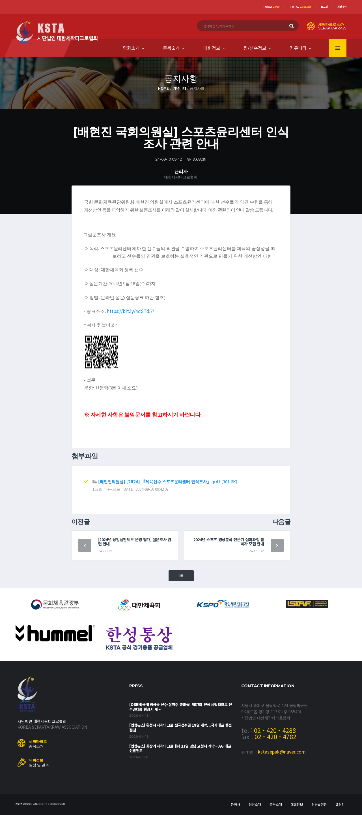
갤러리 (340, 804)
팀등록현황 (319, 804)
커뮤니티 (298, 47)
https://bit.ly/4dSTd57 (130, 311)
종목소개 (171, 47)
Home (163, 88)
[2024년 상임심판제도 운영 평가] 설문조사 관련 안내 (134, 542)
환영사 (235, 804)
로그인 (324, 6)
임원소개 (255, 804)
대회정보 (211, 47)
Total (300, 6)
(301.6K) (167, 482)
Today (271, 6)
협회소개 (131, 47)
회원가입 (341, 6)
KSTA (19, 804)
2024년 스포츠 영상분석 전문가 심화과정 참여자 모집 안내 (228, 542)
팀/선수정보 (255, 47)
